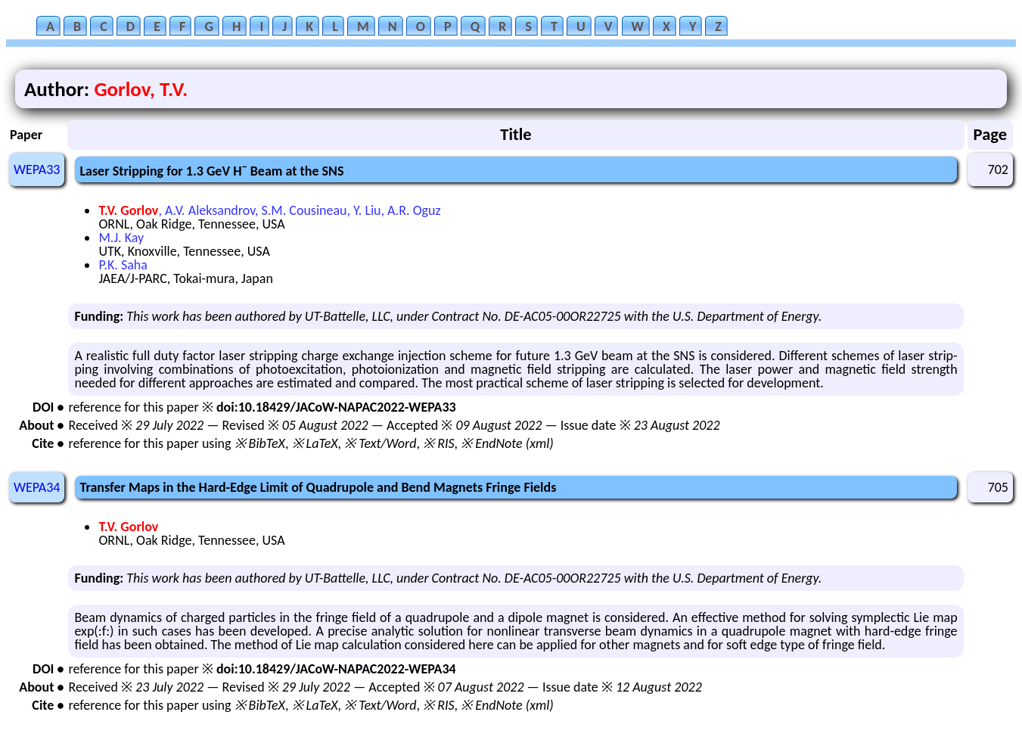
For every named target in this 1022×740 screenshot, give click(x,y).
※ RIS (439, 443)
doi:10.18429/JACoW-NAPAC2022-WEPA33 (336, 407)
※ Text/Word (380, 443)
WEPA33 (37, 169)
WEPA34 (37, 487)
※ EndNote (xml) (507, 443)
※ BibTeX (260, 443)
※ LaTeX (315, 443)
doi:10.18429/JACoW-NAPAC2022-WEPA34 (336, 669)
